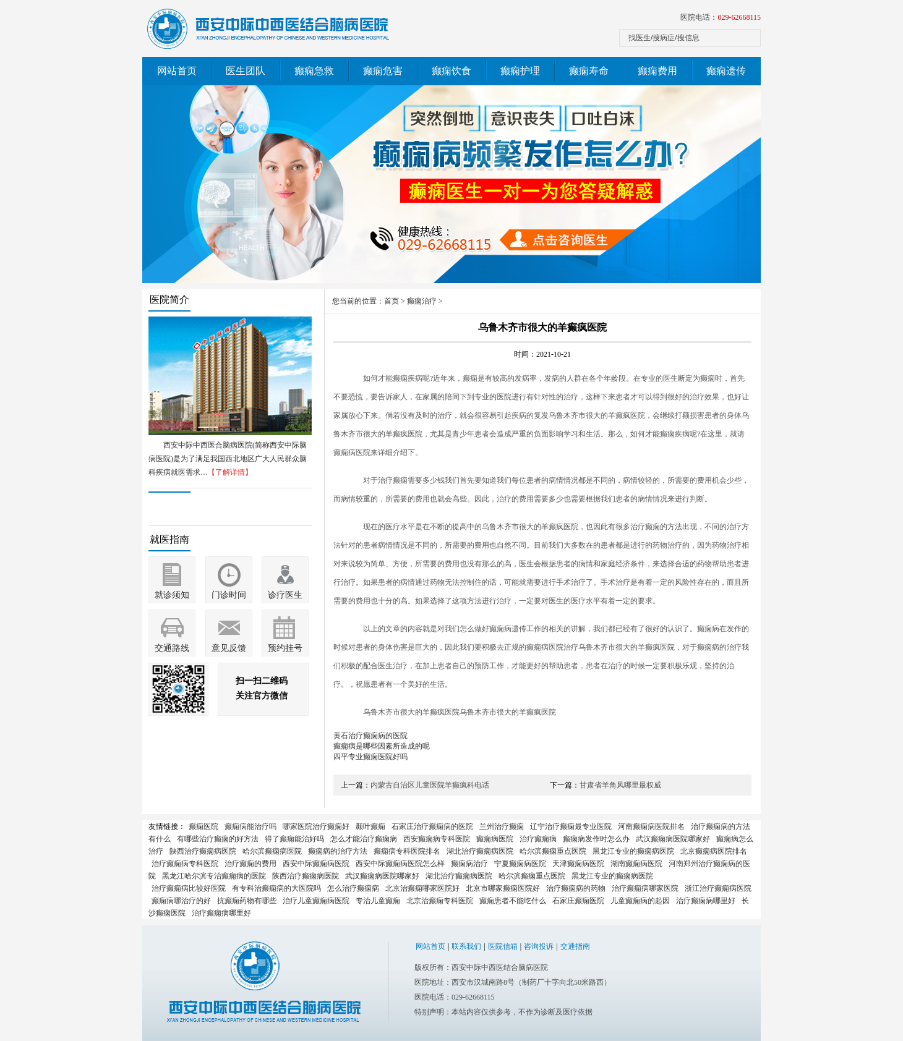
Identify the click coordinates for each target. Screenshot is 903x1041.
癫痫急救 (314, 71)
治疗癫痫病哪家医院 (645, 888)
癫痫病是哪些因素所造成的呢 (381, 746)
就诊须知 (172, 595)
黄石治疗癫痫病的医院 (370, 735)
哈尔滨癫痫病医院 (272, 851)
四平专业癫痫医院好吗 (370, 756)
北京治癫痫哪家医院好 (422, 888)
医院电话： (720, 17)
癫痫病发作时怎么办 (596, 839)
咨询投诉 (539, 946)
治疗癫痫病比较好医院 (189, 888)
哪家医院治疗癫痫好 (316, 826)
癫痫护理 (520, 71)
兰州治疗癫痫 (501, 826)
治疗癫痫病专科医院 (185, 863)
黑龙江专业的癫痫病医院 (633, 851)
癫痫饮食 (451, 71)
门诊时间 (229, 595)
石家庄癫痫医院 (578, 900)
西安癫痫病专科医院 (436, 839)
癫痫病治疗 (469, 863)
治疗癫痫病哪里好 (705, 900)
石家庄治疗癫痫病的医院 (432, 826)
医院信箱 (503, 946)
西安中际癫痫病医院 (316, 863)
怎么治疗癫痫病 (353, 888)
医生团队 (245, 71)
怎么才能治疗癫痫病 (363, 839)
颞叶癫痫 (370, 826)
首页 (391, 301)
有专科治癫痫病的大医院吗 (276, 888)
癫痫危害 (383, 71)
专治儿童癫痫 (378, 900)
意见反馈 (229, 648)
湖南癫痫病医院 (636, 863)
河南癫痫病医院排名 (651, 826)
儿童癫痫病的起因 (640, 900)
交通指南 (575, 946)
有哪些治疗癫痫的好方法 (218, 839)
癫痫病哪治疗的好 (181, 900)
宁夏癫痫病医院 (520, 863)
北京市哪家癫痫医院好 (503, 888)
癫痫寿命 (589, 71)
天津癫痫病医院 (578, 863)
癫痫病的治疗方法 (337, 851)
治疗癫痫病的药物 (576, 888)
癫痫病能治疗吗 (250, 826)
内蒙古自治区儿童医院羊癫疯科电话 (429, 785)
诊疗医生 (285, 595)
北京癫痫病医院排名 (713, 851)
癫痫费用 (657, 71)
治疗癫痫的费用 (250, 863)
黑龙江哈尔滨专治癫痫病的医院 (214, 876)
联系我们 (466, 946)
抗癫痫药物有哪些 (246, 900)
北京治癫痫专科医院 (439, 900)
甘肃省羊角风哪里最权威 (620, 785)
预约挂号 (285, 648)
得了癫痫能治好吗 (294, 839)
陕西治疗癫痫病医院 (202, 851)
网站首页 (177, 71)
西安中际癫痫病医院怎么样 (400, 863)
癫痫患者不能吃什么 (512, 900)
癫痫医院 (203, 826)
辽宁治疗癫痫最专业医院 (571, 826)
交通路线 (172, 648)
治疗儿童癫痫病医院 (316, 900)
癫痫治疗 (422, 301)
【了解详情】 (230, 472)
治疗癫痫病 (538, 839)
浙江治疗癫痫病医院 (718, 888)
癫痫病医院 (494, 839)
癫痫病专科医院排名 (407, 851)
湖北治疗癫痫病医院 (480, 851)
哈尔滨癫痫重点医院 (553, 851)
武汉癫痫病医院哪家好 (673, 839)
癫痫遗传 (726, 71)
